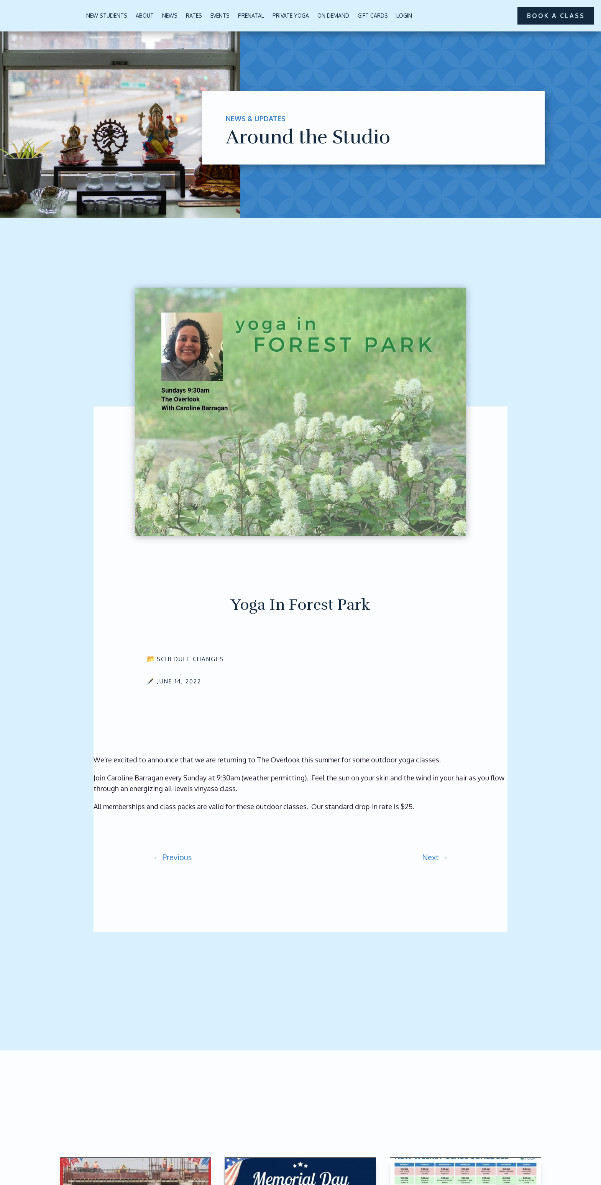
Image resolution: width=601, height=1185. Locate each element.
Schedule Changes (190, 659)
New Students (106, 15)
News (169, 15)
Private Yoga (291, 15)
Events (220, 15)
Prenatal (251, 15)
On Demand (333, 15)
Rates (194, 15)
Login (404, 15)
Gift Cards (373, 15)
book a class (556, 15)
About (145, 15)
